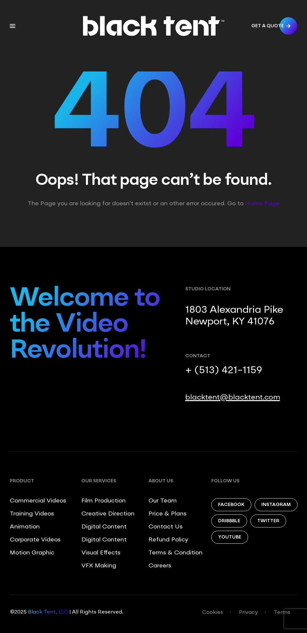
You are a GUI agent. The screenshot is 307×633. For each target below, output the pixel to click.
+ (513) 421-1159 (223, 370)
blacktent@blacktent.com (232, 397)
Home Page (262, 204)
